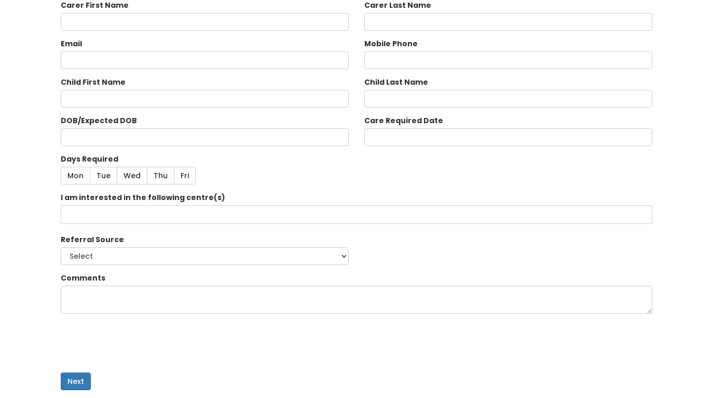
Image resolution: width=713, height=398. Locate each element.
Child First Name (93, 82)
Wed (132, 175)
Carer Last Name (397, 5)
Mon (75, 175)
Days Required (89, 159)
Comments (83, 278)
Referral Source (92, 239)
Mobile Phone (391, 43)
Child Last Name (396, 82)
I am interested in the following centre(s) (143, 197)
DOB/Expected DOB (99, 120)
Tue (104, 175)
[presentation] (139, 342)
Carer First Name (95, 5)
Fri (185, 175)
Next (75, 381)
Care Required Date (403, 120)
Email (71, 43)
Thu (161, 175)
